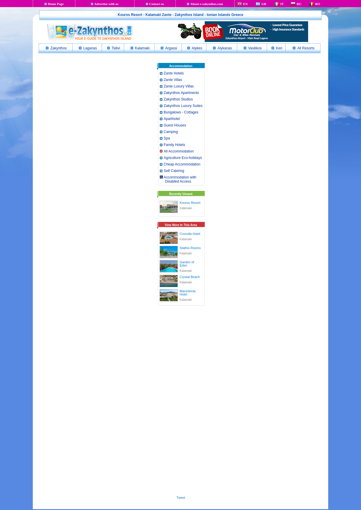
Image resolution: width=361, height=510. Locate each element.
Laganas (90, 48)
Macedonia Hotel (188, 292)
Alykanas (224, 48)
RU (299, 4)
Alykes (197, 48)
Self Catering (174, 171)
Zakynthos (58, 48)
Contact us (156, 4)
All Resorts (305, 48)
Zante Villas (173, 80)
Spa (167, 138)
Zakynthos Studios (178, 99)
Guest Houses (175, 125)
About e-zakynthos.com (206, 4)
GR (263, 4)
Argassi (171, 48)
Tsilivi (116, 48)
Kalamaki (142, 48)
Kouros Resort (190, 202)
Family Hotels (174, 145)
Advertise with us (106, 4)
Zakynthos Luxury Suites (183, 106)
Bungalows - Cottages (181, 112)
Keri (279, 48)
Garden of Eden (187, 263)
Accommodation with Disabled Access (177, 179)
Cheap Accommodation (182, 164)
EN (245, 4)
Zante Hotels (174, 73)
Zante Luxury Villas (179, 86)
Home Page (56, 4)
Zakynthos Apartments (181, 93)
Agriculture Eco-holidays (183, 158)
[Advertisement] (180, 399)
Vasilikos (255, 48)
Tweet (180, 497)
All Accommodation (179, 151)
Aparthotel (172, 119)
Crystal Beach (190, 277)
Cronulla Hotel (190, 233)
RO (317, 4)
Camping (171, 132)
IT (282, 4)
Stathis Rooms (190, 248)
